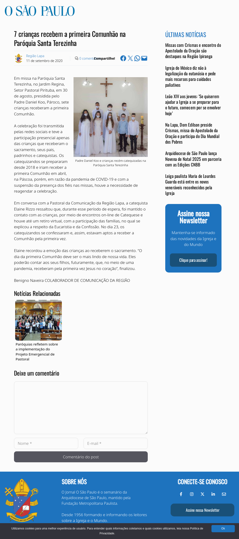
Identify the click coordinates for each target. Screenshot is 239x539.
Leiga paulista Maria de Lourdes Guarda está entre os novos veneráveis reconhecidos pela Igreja (190, 184)
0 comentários (90, 58)
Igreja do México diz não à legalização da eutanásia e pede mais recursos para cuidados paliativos (190, 76)
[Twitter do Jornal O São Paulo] (202, 494)
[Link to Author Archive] (18, 58)
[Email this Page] (144, 58)
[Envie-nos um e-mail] (224, 494)
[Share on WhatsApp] (137, 58)
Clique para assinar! (193, 260)
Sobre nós (74, 481)
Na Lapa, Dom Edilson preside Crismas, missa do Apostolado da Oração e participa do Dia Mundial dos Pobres (192, 133)
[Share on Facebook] (123, 58)
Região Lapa (35, 56)
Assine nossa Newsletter (202, 510)
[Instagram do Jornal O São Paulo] (192, 494)
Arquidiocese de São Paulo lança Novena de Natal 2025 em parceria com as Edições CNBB (193, 159)
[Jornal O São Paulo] (40, 14)
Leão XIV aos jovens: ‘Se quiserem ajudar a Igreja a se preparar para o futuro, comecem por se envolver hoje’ (193, 104)
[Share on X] (130, 58)
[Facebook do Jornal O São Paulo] (181, 494)
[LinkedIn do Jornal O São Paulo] (213, 494)
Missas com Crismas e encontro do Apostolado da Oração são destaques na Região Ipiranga (193, 50)
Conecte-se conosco (202, 481)
